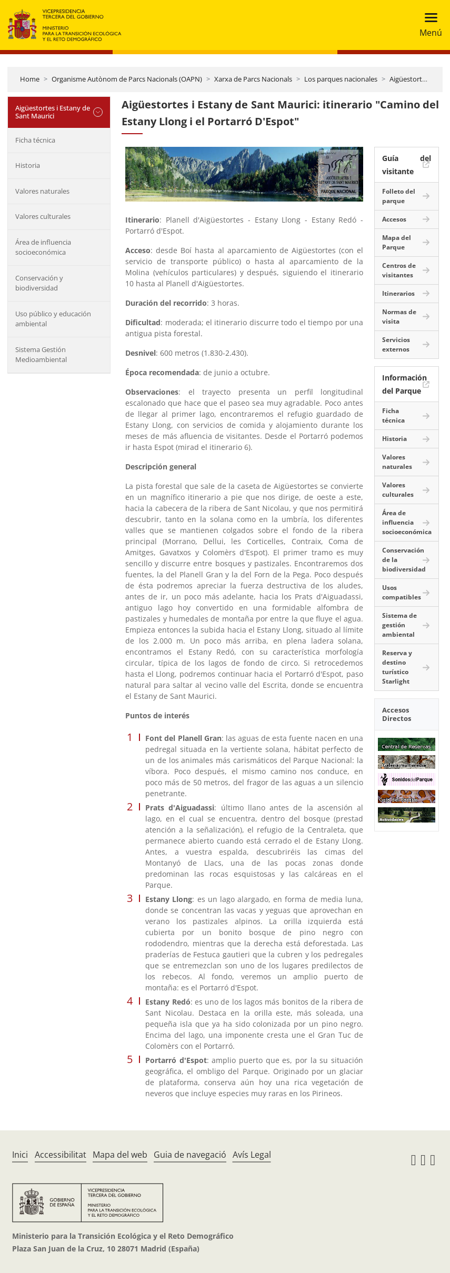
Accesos (394, 219)
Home (29, 79)
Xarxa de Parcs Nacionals (253, 79)
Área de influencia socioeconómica (43, 247)
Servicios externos (396, 344)
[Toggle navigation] (428, 25)
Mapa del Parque (396, 242)
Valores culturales (43, 216)
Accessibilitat (60, 1154)
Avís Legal (252, 1154)
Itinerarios (398, 293)
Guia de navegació (190, 1154)
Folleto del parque (398, 196)
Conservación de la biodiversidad (404, 560)
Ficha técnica (35, 140)
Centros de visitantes (399, 270)
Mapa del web (120, 1154)
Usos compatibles (401, 592)
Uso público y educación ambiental (53, 319)
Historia (27, 165)
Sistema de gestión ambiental (399, 625)
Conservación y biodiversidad (39, 283)
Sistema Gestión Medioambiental (41, 355)
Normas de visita (399, 316)
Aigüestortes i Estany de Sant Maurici (52, 112)
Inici (20, 1154)
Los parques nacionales (340, 79)
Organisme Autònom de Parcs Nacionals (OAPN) (127, 79)
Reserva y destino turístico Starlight (397, 667)
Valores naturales (42, 191)
